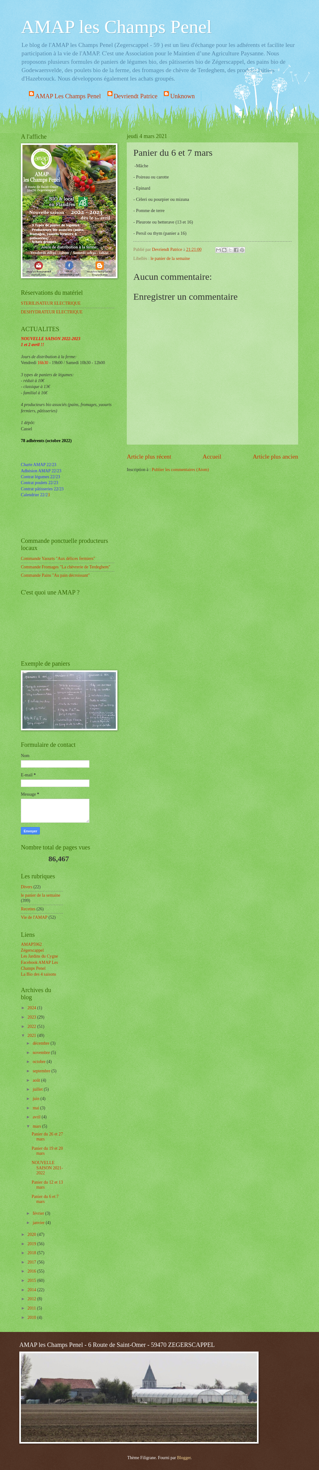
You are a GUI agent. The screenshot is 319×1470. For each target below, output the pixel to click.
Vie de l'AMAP (34, 917)
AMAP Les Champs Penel (68, 96)
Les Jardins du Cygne (39, 956)
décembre (41, 1043)
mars (37, 1126)
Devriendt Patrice (136, 96)
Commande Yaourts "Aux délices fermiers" (58, 558)
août (37, 1080)
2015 (32, 1280)
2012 (32, 1299)
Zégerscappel (32, 950)
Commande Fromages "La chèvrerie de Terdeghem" (65, 567)
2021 (32, 1035)
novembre (42, 1052)
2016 (32, 1271)
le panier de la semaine (170, 258)
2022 (32, 1026)
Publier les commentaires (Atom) (180, 469)
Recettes (28, 909)
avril (37, 1117)
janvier (39, 1222)
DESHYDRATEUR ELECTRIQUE (52, 312)
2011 (32, 1308)
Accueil (211, 456)
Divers (26, 887)
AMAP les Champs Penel (116, 26)
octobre (40, 1061)
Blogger (184, 1457)
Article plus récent (149, 456)
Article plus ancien (275, 456)
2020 (32, 1234)
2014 (32, 1289)
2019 (32, 1243)
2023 (32, 1017)
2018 (32, 1252)
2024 (32, 1007)
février (39, 1213)
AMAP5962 (31, 944)
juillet (38, 1089)
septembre (42, 1071)
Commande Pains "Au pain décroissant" (55, 575)
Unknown (182, 96)
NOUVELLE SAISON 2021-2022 (47, 1167)
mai (36, 1108)
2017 (32, 1262)
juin (36, 1098)
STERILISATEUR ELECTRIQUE (51, 303)
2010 (32, 1317)
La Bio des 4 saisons (38, 974)
